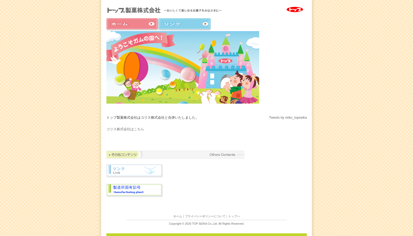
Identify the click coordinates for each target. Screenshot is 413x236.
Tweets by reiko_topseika (288, 117)
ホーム (177, 216)
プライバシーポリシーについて (205, 216)
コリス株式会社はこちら (125, 129)
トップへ (234, 216)
